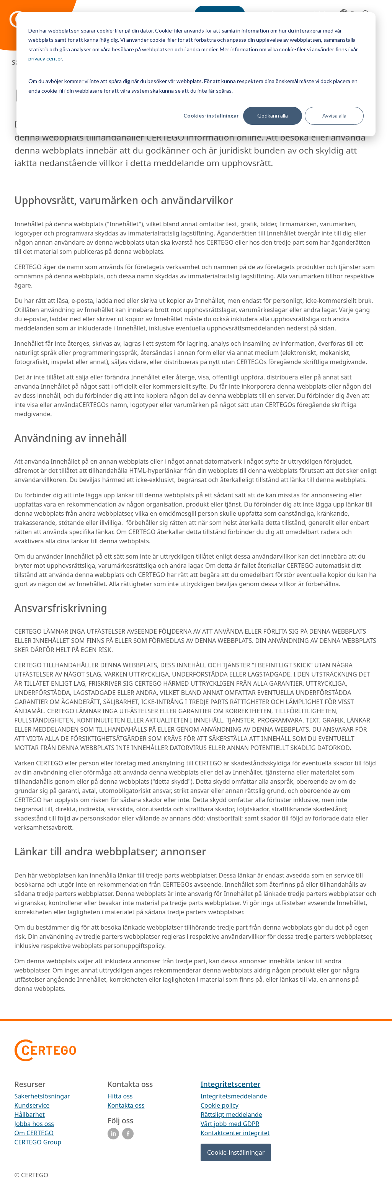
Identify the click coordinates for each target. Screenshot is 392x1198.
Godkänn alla (272, 115)
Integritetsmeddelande (234, 1096)
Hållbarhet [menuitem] (30, 1114)
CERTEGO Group (38, 1142)
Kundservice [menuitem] (32, 1105)
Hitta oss (120, 1096)
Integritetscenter (230, 1084)
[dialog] (196, 74)
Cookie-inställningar (236, 1152)
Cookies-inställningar (211, 115)
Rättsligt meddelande (231, 1114)
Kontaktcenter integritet (235, 1133)
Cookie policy (219, 1105)
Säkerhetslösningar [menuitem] (42, 1096)
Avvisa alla (334, 115)
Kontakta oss (126, 1105)
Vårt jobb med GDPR (230, 1124)
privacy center (45, 58)
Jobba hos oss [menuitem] (34, 1124)
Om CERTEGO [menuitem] (34, 1133)
